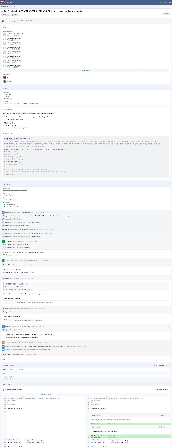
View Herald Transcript (33, 229)
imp (8, 77)
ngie (14, 21)
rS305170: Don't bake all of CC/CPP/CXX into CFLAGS (20, 103)
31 (6, 320)
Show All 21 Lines (45, 394)
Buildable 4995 (11, 204)
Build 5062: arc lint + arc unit (15, 207)
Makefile (9, 378)
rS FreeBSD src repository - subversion (15, 190)
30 (6, 302)
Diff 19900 (26, 212)
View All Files (86, 70)
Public (16, 15)
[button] (170, 2)
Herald (7, 229)
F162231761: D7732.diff (15, 34)
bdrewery (9, 99)
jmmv (7, 96)
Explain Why (69, 346)
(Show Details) (35, 222)
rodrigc (10, 81)
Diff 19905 (26, 326)
